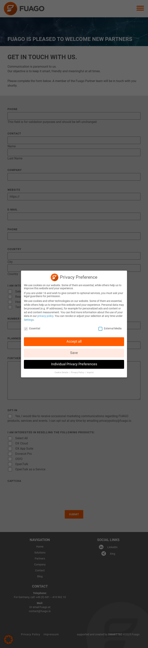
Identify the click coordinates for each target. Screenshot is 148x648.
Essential (32, 328)
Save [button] (74, 353)
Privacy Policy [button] (78, 372)
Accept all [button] (74, 341)
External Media (110, 328)
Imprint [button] (90, 372)
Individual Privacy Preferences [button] (74, 364)
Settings (29, 319)
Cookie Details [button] (62, 372)
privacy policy (45, 315)
